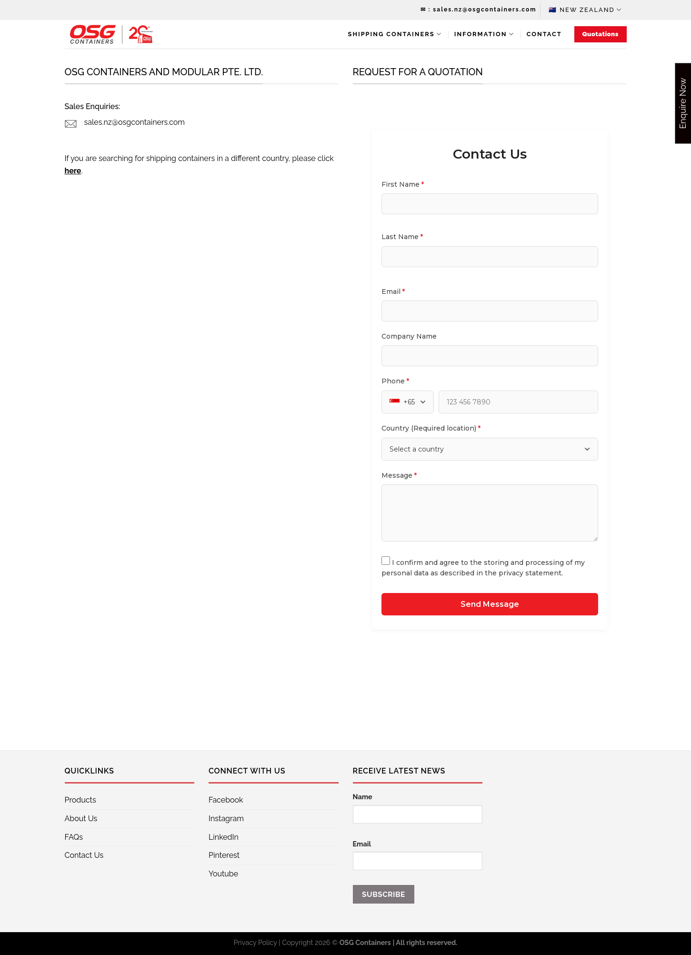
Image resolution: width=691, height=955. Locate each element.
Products (80, 799)
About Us (81, 818)
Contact (544, 34)
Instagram (226, 818)
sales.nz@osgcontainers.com (134, 122)
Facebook (226, 799)
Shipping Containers (395, 34)
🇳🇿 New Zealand (585, 9)
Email (362, 844)
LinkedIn (224, 837)
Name (362, 797)
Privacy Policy (255, 942)
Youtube (223, 873)
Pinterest (224, 855)
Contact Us (84, 855)
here (73, 170)
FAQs (74, 837)
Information (484, 34)
